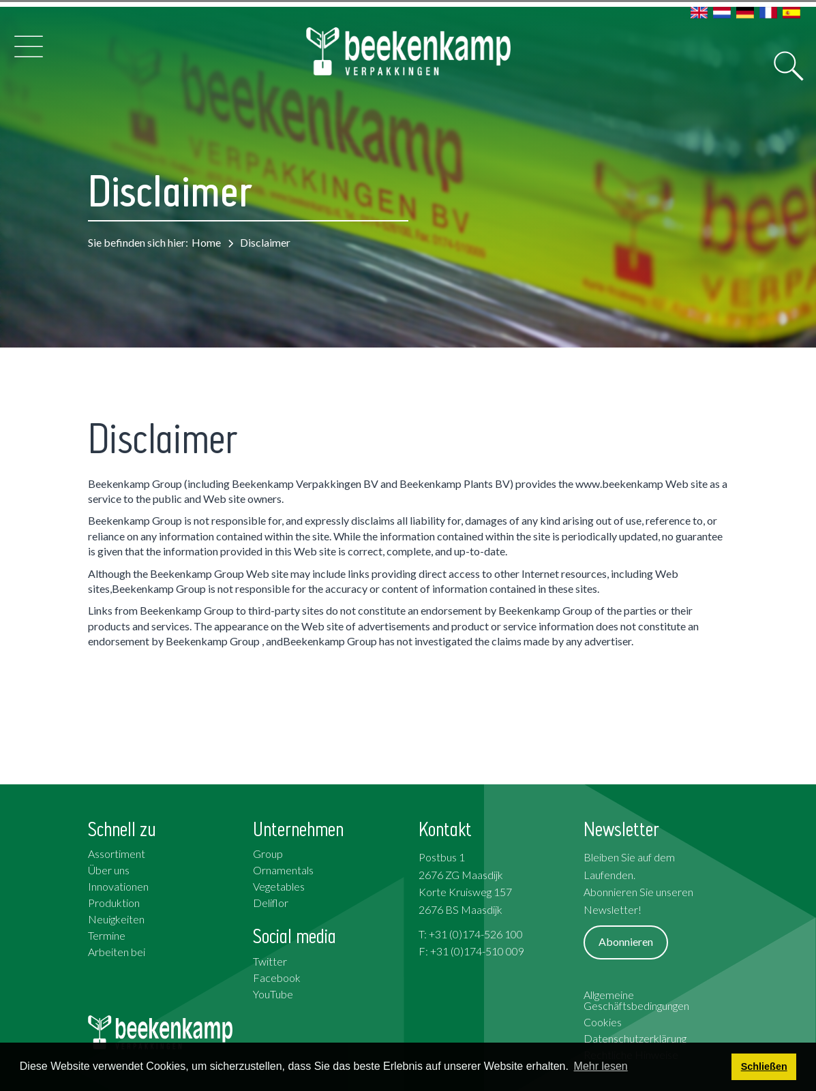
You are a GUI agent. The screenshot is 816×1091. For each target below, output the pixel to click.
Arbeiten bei (116, 951)
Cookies (603, 1021)
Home (206, 242)
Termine (106, 935)
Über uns (109, 869)
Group (268, 853)
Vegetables (279, 886)
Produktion (114, 902)
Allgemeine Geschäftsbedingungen (636, 1000)
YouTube (273, 993)
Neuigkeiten (116, 918)
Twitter (270, 961)
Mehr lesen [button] (601, 1066)
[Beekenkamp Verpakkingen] (408, 51)
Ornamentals (283, 869)
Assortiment (116, 853)
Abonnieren (626, 941)
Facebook (277, 977)
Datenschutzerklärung (635, 1038)
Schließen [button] (764, 1066)
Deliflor (270, 902)
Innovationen (118, 886)
